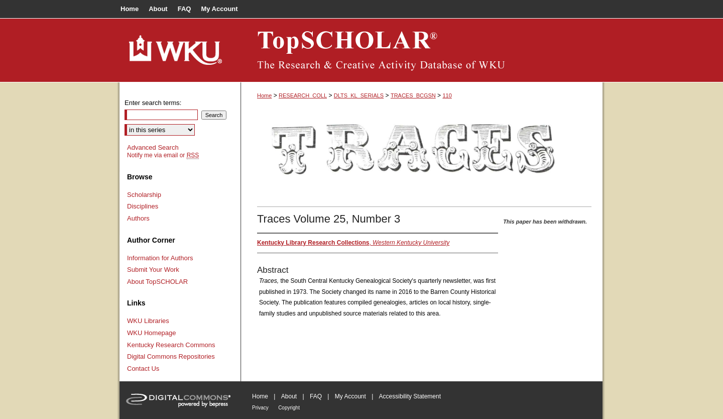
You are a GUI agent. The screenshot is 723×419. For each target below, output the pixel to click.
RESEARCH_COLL (303, 95)
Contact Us (143, 368)
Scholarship (144, 194)
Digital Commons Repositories (171, 356)
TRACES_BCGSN (413, 95)
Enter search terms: (153, 103)
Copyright (289, 407)
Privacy (260, 407)
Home (264, 95)
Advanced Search (153, 147)
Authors (138, 218)
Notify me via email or (163, 155)
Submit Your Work (153, 269)
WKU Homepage (151, 333)
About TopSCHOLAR (157, 281)
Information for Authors (160, 258)
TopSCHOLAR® (422, 50)
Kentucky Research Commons (171, 345)
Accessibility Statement (410, 396)
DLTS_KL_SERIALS (359, 95)
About (289, 396)
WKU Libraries (148, 321)
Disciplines (142, 206)
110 (446, 95)
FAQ (316, 396)
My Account (350, 396)
